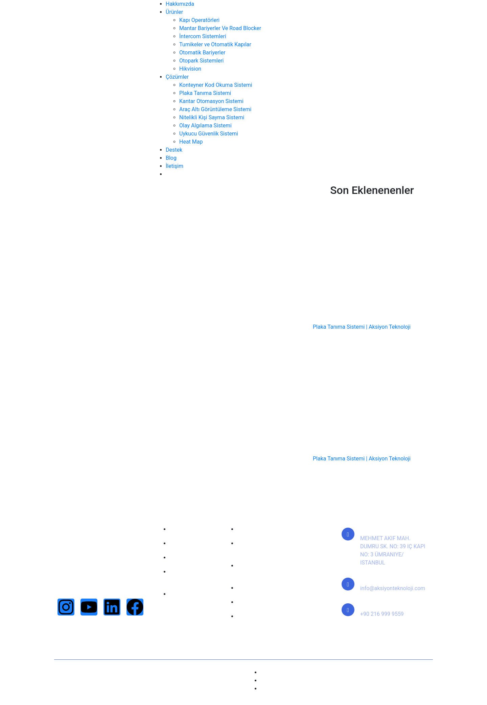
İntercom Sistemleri (202, 36)
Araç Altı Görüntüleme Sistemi (215, 109)
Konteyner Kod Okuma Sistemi (215, 85)
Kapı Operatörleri (199, 20)
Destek (174, 150)
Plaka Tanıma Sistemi (205, 93)
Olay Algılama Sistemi (205, 125)
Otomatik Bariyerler (202, 52)
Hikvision (190, 69)
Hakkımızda (180, 4)
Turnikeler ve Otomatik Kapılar (215, 44)
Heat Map (191, 142)
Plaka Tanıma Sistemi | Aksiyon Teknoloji (362, 327)
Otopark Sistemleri (201, 60)
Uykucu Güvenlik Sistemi (208, 133)
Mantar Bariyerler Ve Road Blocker (220, 28)
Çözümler (177, 77)
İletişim (174, 166)
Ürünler (174, 12)
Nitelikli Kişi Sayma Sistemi (211, 117)
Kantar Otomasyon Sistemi (211, 101)
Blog (171, 158)
